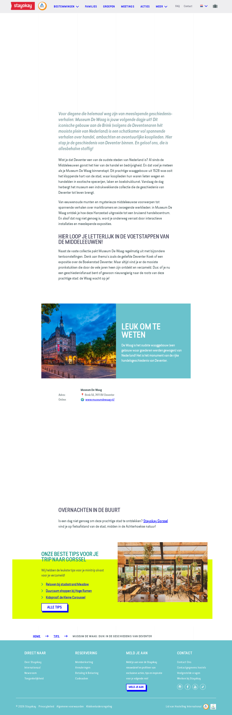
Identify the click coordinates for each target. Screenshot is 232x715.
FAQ (177, 6)
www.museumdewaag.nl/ (100, 399)
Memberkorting (84, 662)
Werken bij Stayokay (189, 678)
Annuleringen (82, 667)
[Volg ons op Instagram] (180, 687)
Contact (188, 6)
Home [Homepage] (37, 636)
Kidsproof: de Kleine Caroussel (65, 597)
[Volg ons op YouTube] (195, 687)
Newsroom (30, 673)
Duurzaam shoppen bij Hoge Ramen (69, 590)
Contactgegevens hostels (191, 667)
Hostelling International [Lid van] (188, 706)
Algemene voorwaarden (70, 706)
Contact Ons (184, 662)
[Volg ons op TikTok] (203, 687)
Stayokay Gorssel (155, 520)
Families (91, 6)
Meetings (127, 6)
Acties (145, 6)
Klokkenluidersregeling (99, 706)
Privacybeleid (46, 706)
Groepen (109, 6)
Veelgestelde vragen (188, 673)
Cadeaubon (81, 678)
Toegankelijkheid (34, 678)
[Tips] (57, 636)
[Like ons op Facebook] (187, 687)
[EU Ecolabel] (213, 706)
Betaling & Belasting (86, 673)
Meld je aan (136, 687)
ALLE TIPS (54, 607)
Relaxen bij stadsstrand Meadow (67, 584)
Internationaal (32, 667)
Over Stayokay (33, 662)
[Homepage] (23, 6)
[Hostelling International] (206, 706)
